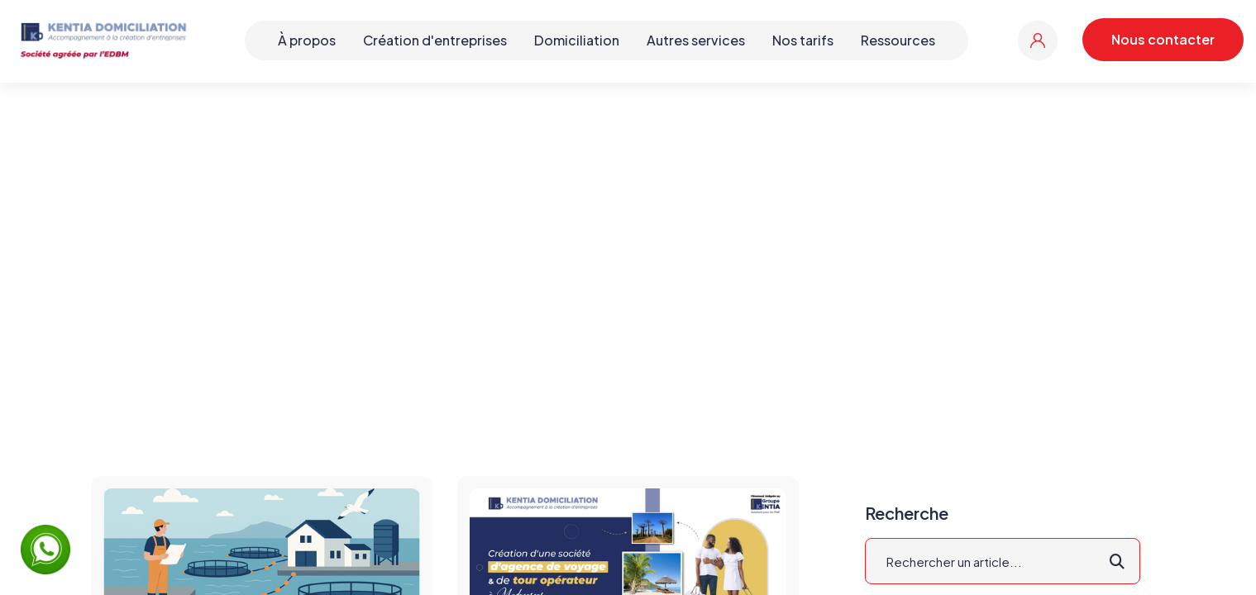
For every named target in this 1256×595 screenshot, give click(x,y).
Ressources (898, 40)
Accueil (570, 251)
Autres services (696, 40)
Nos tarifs (802, 40)
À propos (307, 40)
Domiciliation (576, 40)
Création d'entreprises (435, 40)
